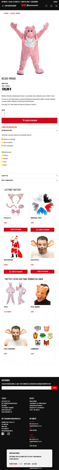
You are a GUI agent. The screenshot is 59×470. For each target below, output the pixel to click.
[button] (55, 2)
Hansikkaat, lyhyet (36, 218)
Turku (31, 435)
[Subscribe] (54, 388)
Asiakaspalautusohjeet (36, 406)
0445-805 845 (33, 446)
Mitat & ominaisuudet (7, 180)
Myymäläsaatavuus (7, 130)
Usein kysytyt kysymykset (37, 408)
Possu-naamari (35, 307)
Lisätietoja (5, 176)
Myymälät (4, 2)
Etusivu (6, 13)
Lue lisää (34, 464)
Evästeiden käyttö (7, 412)
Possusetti (7, 218)
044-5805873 (5, 429)
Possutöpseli (35, 260)
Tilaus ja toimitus (14, 2)
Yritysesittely (6, 401)
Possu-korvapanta (9, 349)
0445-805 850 (33, 430)
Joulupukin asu (8, 260)
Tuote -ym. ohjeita (35, 410)
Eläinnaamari (34, 349)
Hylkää (21, 464)
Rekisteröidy (33, 401)
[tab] (29, 130)
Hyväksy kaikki (13, 464)
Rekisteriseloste (6, 410)
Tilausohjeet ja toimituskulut (38, 403)
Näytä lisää (27, 464)
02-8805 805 (5, 424)
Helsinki (32, 422)
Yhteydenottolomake (8, 408)
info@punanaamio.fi (7, 431)
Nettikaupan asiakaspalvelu (9, 403)
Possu (6, 307)
